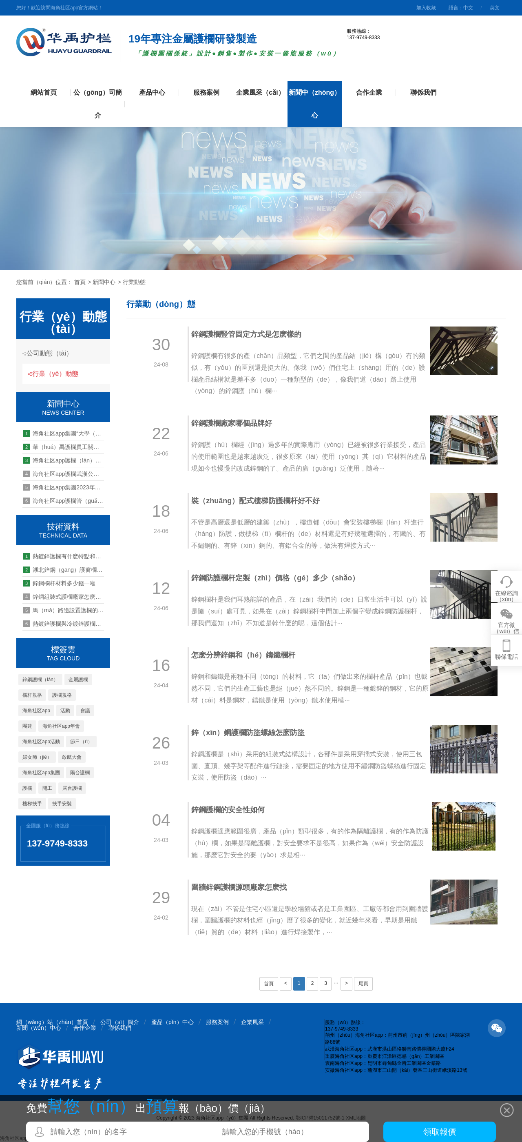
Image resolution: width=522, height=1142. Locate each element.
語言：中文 (461, 8)
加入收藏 (426, 8)
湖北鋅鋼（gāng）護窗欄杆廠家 (63, 570)
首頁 (80, 282)
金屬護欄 (78, 679)
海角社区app (36, 710)
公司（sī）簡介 (119, 1022)
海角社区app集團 (41, 772)
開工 (47, 788)
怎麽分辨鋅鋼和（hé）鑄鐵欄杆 (248, 655)
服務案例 (206, 92)
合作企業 (369, 92)
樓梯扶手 (32, 804)
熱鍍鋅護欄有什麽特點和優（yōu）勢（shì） (63, 556)
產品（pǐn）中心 (172, 1022)
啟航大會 (72, 757)
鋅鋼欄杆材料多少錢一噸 (59, 583)
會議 (85, 710)
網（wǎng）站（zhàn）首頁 (52, 1022)
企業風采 (252, 1022)
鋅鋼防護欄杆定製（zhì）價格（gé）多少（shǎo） (280, 578)
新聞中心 (104, 282)
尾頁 (363, 983)
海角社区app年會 (61, 726)
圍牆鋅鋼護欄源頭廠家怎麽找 (243, 887)
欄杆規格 (32, 695)
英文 (495, 8)
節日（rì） (81, 741)
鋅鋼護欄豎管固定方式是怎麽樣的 (251, 334)
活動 (65, 710)
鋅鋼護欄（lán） (40, 679)
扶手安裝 (62, 804)
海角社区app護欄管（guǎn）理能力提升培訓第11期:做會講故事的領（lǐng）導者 (63, 501)
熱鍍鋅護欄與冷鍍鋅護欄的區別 (63, 623)
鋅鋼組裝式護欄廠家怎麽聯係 (63, 596)
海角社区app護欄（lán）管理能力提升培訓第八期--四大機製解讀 (63, 460)
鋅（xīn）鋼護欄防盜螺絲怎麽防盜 (252, 733)
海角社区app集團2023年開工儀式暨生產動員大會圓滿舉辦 (63, 487)
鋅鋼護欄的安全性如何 (232, 810)
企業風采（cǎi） (260, 92)
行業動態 (134, 282)
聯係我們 (423, 92)
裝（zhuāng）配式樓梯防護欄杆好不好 (260, 501)
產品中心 (152, 92)
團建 (27, 726)
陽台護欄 (80, 772)
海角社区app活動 (41, 741)
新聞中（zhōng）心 (315, 104)
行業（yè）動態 (61, 373)
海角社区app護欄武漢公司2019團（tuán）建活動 (63, 474)
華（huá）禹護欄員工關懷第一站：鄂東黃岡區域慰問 (63, 447)
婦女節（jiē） (37, 757)
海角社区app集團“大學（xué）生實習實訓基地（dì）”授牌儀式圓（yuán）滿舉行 (63, 433)
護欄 (27, 788)
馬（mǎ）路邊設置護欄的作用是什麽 (63, 610)
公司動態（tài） (53, 353)
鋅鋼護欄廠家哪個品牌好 (236, 423)
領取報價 (439, 1131)
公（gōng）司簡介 (97, 104)
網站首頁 (44, 92)
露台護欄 (72, 788)
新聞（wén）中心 (38, 1027)
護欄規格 (62, 695)
